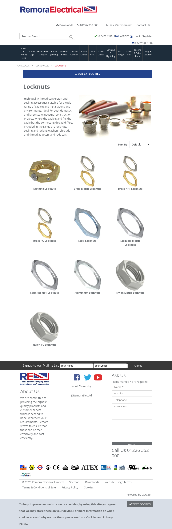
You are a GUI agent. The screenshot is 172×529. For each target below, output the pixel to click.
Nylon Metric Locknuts (130, 292)
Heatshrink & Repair (42, 53)
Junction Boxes (64, 53)
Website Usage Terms (118, 482)
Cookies (89, 487)
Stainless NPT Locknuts (44, 292)
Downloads (64, 25)
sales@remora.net (119, 25)
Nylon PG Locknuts (44, 344)
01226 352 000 (87, 25)
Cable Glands (84, 53)
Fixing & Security (147, 53)
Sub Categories (87, 74)
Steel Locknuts (87, 240)
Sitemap (74, 482)
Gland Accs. (92, 53)
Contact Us (143, 25)
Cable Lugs (32, 53)
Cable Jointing (54, 53)
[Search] (71, 36)
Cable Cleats (101, 53)
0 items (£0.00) (142, 43)
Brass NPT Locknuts (130, 188)
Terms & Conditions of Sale (39, 487)
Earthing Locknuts (44, 188)
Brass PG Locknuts (44, 240)
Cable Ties (128, 53)
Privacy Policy (70, 487)
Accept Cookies (140, 504)
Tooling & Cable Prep (137, 53)
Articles (122, 36)
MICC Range (121, 53)
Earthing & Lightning (110, 53)
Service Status (104, 36)
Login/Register (141, 36)
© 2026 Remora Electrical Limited (43, 482)
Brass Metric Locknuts (87, 188)
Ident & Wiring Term (24, 53)
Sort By (123, 144)
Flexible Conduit (74, 53)
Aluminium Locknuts (87, 292)
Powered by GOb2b (138, 494)
